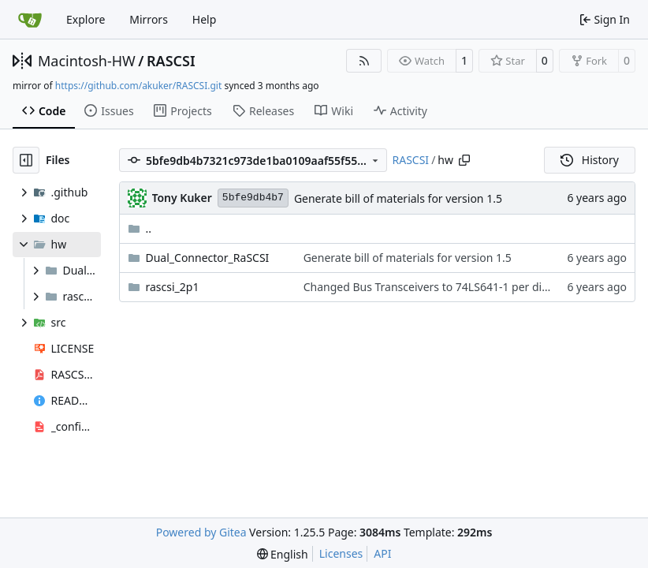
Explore (85, 19)
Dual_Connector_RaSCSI (208, 257)
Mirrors (148, 19)
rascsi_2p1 (172, 286)
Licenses (341, 553)
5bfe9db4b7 (253, 198)
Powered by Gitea (201, 532)
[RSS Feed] (364, 61)
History (589, 159)
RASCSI (171, 61)
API (382, 553)
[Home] (30, 20)
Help (204, 19)
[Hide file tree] (26, 160)
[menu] (282, 554)
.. (140, 228)
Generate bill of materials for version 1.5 (398, 198)
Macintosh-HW (87, 61)
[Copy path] (464, 160)
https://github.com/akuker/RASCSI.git (138, 85)
